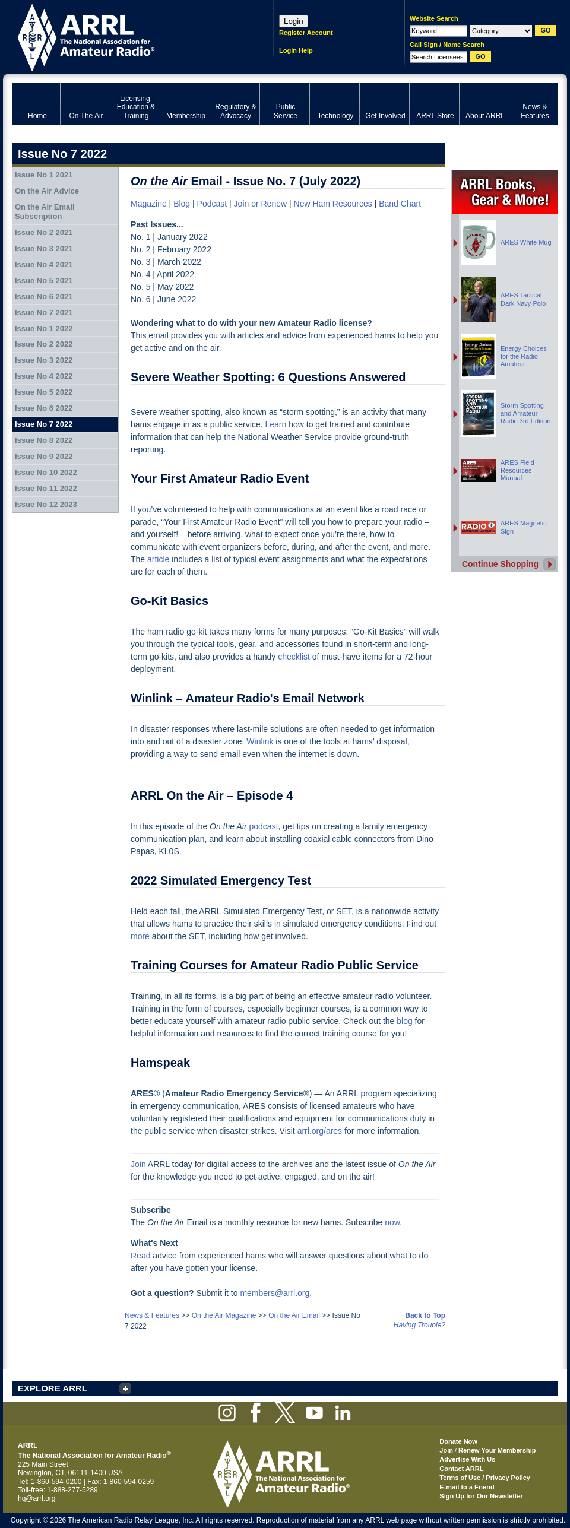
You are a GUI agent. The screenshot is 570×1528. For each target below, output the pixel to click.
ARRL (127, 36)
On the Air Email (294, 1315)
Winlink (259, 741)
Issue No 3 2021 (44, 248)
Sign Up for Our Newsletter (481, 1496)
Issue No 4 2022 (44, 376)
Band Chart (400, 203)
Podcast (212, 203)
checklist (294, 656)
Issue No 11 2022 (46, 488)
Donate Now (458, 1441)
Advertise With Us (467, 1459)
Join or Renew (260, 203)
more (140, 936)
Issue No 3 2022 (44, 360)
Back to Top (425, 1315)
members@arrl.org (274, 1293)
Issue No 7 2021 (44, 312)
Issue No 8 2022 (44, 440)
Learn (275, 424)
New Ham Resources (333, 203)
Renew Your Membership (497, 1450)
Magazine (149, 203)
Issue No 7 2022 (44, 424)
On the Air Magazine (224, 1315)
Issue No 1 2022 (44, 328)
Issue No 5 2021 (44, 280)
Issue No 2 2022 (44, 344)
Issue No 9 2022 (44, 456)
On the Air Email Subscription (45, 211)
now (392, 1222)
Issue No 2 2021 (44, 232)
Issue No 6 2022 (44, 408)
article (159, 559)
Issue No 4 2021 (44, 264)
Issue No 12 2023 (46, 504)
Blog (181, 203)
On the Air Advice (47, 190)
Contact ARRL (461, 1468)
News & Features (152, 1315)
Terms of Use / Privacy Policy (484, 1477)
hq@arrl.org (37, 1498)
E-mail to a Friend (466, 1487)
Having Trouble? (419, 1325)
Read (140, 1255)
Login (293, 21)
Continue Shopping (500, 564)
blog (404, 1021)
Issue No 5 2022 (44, 392)
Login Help (296, 50)
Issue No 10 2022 (46, 472)
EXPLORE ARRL (52, 1388)
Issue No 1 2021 (44, 174)
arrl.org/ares (319, 1131)
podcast (263, 826)
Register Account (306, 32)
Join (138, 1164)
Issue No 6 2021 (44, 296)
